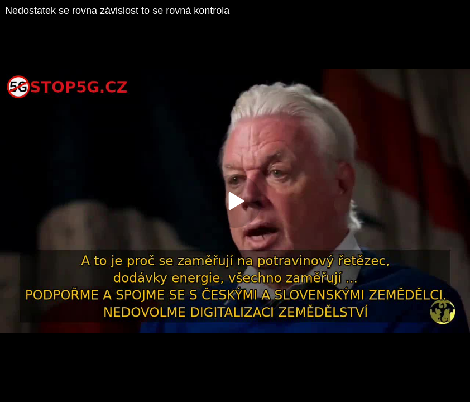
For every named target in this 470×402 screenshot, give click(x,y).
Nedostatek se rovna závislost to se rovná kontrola (117, 10)
